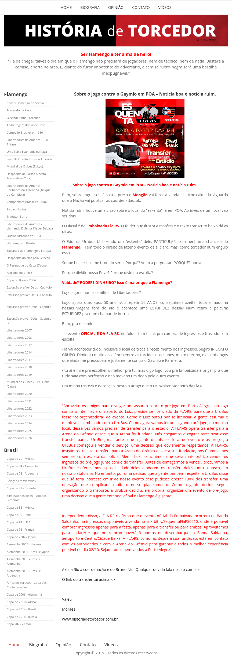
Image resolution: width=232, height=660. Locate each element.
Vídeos (165, 7)
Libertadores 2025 (19, 431)
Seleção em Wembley (21, 481)
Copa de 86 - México (20, 507)
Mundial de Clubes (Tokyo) (25, 166)
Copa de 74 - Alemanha (23, 466)
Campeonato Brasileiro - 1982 (27, 202)
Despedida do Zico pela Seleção (28, 258)
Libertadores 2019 (19, 375)
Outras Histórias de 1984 (24, 236)
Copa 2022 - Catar (19, 624)
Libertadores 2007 (19, 330)
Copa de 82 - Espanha (22, 488)
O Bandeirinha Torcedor (23, 118)
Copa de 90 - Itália (19, 515)
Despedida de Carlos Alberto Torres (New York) (26, 176)
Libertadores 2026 (19, 438)
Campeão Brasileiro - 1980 (25, 132)
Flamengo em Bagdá (21, 243)
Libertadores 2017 (19, 360)
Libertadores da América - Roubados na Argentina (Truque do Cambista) (28, 190)
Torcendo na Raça (19, 110)
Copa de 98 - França (20, 529)
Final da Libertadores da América (29, 159)
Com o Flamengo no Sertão (25, 103)
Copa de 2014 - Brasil (21, 609)
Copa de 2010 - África (21, 602)
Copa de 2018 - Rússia (22, 617)
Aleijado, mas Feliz (19, 273)
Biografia (90, 7)
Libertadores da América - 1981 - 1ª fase (29, 142)
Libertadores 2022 (19, 408)
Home (66, 7)
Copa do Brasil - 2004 (21, 280)
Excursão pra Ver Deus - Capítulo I (30, 287)
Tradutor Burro (17, 216)
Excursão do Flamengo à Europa (29, 251)
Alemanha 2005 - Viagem (24, 544)
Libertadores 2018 (19, 367)
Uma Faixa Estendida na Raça (27, 151)
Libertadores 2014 (19, 352)
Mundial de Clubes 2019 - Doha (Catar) (28, 384)
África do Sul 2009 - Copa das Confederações (27, 585)
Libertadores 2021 (19, 401)
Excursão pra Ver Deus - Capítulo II (29, 297)
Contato (141, 7)
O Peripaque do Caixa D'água (27, 265)
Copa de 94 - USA (18, 522)
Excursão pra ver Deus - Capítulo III (29, 309)
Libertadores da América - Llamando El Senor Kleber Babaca (30, 226)
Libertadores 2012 (19, 345)
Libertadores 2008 (19, 338)
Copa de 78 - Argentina (22, 473)
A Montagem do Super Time (26, 125)
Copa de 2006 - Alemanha (24, 594)
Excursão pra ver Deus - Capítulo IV (29, 320)
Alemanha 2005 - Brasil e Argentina (24, 573)
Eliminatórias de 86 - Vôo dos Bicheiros (26, 498)
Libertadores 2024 (19, 423)
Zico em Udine (16, 209)
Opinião (116, 7)
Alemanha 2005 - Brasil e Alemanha (24, 561)
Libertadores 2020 (19, 394)
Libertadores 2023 (19, 416)
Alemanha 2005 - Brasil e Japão (28, 552)
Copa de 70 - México (20, 459)
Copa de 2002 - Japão (21, 537)
